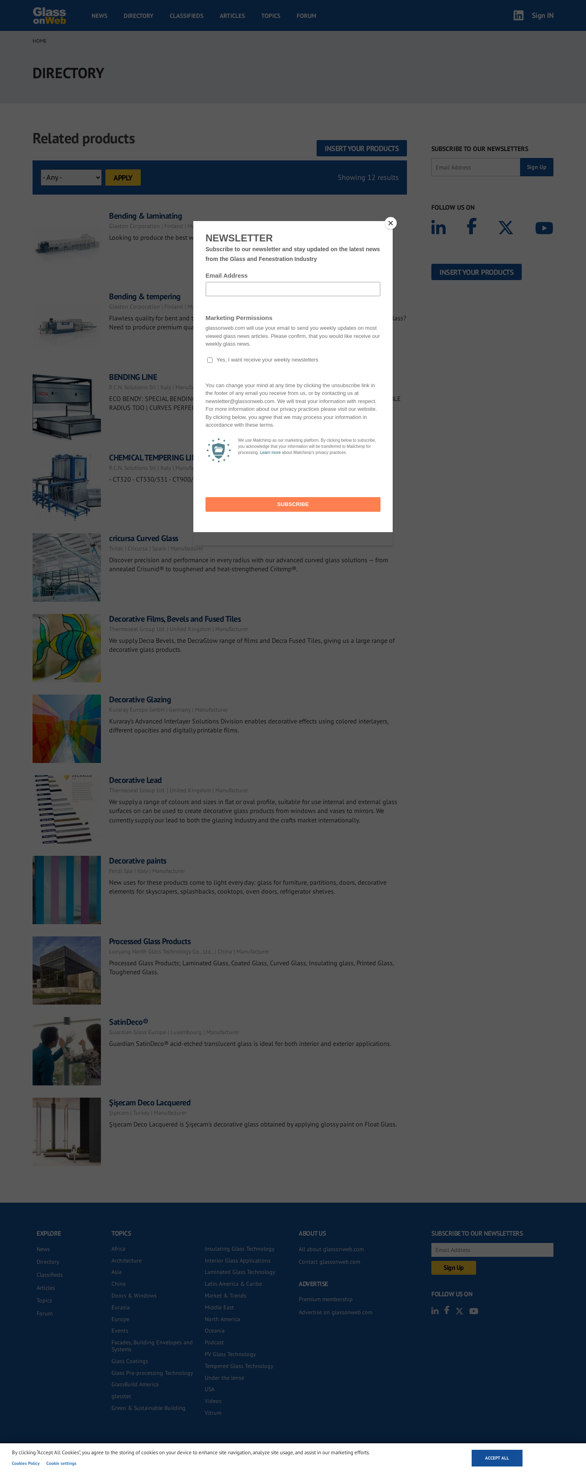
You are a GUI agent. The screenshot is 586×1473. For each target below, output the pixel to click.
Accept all (497, 1458)
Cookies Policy (25, 1463)
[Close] (391, 223)
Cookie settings (61, 1463)
